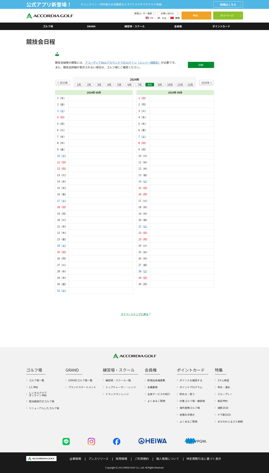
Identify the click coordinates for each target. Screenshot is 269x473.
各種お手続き (186, 414)
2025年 (205, 82)
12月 (190, 84)
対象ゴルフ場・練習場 (191, 401)
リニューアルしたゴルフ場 (42, 408)
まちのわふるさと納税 (229, 421)
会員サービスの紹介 (157, 394)
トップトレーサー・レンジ (119, 387)
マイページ (230, 15)
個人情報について (167, 458)
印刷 (200, 65)
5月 (119, 84)
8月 (150, 84)
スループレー (224, 394)
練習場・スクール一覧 (117, 380)
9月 (160, 84)
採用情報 (121, 458)
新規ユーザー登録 (144, 13)
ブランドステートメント (81, 387)
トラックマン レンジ (116, 394)
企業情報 (75, 458)
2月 (89, 84)
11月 (180, 84)
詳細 (230, 4)
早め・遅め (222, 387)
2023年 (64, 82)
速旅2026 (221, 407)
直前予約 (221, 401)
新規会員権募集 (155, 380)
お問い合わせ (169, 13)
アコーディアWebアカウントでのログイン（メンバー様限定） (123, 62)
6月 (130, 84)
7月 (140, 84)
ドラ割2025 (223, 414)
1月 (79, 84)
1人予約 (32, 387)
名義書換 (151, 387)
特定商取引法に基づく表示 (203, 458)
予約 (201, 15)
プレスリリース (98, 458)
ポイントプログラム (189, 387)
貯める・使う (186, 394)
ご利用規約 (141, 458)
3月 (99, 84)
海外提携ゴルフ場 (188, 407)
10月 (170, 84)
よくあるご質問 (155, 401)
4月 (109, 84)
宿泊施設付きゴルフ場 (40, 401)
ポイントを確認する (189, 380)
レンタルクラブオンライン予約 (36, 394)
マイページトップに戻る (135, 314)
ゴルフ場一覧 (35, 380)
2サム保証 (222, 380)
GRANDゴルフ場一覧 (79, 380)
